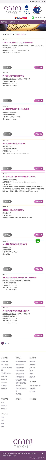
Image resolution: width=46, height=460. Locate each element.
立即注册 (7, 67)
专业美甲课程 (20, 371)
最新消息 (32, 361)
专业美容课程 (20, 364)
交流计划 (4, 414)
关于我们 (4, 358)
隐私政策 (5, 455)
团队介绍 (4, 388)
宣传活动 (32, 364)
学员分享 (4, 408)
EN (18, 22)
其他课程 (18, 394)
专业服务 (33, 382)
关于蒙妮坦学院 (6, 373)
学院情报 (33, 358)
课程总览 (9, 34)
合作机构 (4, 385)
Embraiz (41, 458)
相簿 (31, 374)
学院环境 (4, 379)
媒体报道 (32, 377)
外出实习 (32, 367)
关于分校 (4, 382)
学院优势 (4, 376)
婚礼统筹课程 (20, 377)
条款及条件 (12, 455)
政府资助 (33, 399)
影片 (31, 371)
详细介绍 (38, 67)
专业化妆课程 (20, 367)
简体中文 (12, 22)
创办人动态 (4, 364)
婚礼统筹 (32, 391)
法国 (2, 417)
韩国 (2, 423)
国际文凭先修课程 (20, 34)
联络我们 (19, 399)
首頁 (2, 34)
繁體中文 (4, 22)
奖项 (2, 402)
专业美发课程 (20, 374)
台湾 (2, 426)
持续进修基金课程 (21, 361)
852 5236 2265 (40, 17)
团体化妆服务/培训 (35, 385)
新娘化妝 (32, 388)
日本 (2, 420)
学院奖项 (4, 399)
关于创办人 (4, 361)
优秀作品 (4, 405)
